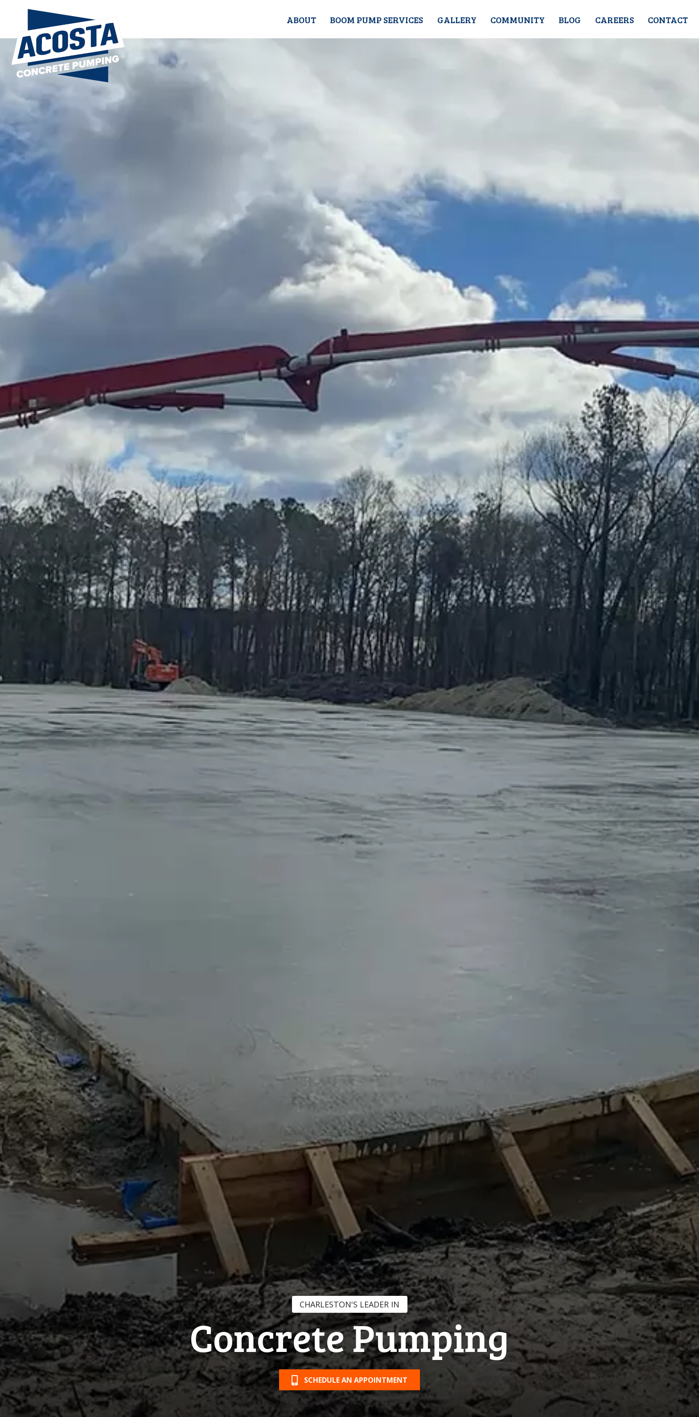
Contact (668, 19)
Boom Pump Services (376, 19)
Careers (614, 19)
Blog (570, 19)
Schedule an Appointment (349, 1380)
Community (517, 19)
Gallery (457, 19)
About (301, 19)
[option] (349, 708)
